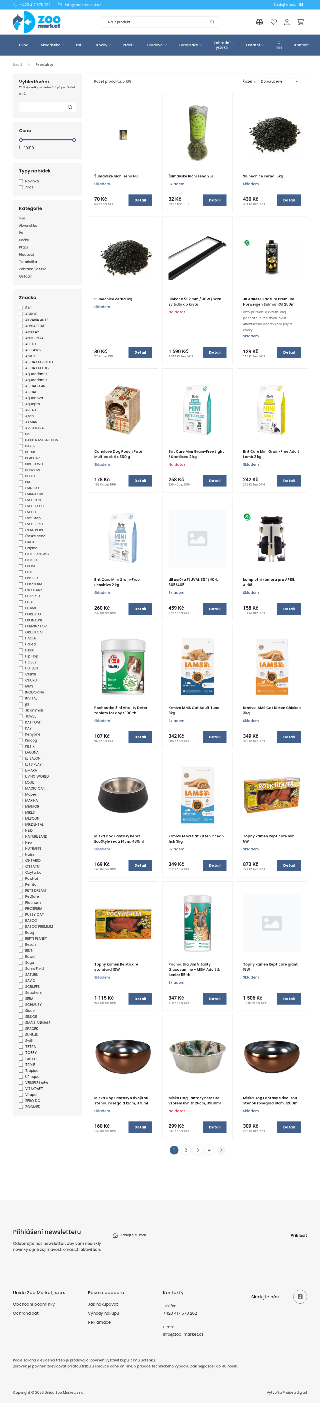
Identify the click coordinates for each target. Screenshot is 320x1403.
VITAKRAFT (34, 1088)
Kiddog (31, 740)
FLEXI (29, 602)
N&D (29, 830)
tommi (31, 1058)
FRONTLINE (34, 620)
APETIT (30, 343)
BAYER (30, 445)
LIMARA (31, 770)
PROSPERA (33, 908)
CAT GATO (34, 506)
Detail (140, 200)
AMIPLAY (32, 331)
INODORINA (34, 692)
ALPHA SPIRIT (35, 325)
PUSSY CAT (34, 914)
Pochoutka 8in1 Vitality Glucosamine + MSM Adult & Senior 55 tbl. (194, 969)
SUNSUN (31, 1034)
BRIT (28, 482)
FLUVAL (31, 608)
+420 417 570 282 (31, 4)
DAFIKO (31, 542)
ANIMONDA (34, 337)
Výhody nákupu (103, 1313)
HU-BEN (31, 668)
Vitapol (31, 1094)
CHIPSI (30, 674)
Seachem (33, 992)
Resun (30, 944)
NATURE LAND (36, 836)
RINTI (29, 950)
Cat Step (33, 518)
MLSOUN (32, 818)
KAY (28, 728)
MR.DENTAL (34, 824)
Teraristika (188, 45)
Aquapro (32, 403)
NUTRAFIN (33, 848)
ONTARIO (33, 860)
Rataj (29, 932)
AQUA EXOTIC (37, 367)
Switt (29, 1040)
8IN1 (28, 307)
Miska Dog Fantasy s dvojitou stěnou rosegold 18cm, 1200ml (270, 1100)
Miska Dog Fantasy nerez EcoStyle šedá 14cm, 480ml (119, 839)
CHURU (31, 680)
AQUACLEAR (35, 385)
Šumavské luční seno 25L (191, 176)
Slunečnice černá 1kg (113, 299)
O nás (279, 45)
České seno (35, 536)
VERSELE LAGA (36, 1082)
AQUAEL (31, 391)
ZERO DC (32, 1100)
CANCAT (32, 488)
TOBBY (31, 1052)
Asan (29, 415)
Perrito (30, 884)
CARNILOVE (34, 494)
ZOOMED (32, 1106)
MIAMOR (32, 806)
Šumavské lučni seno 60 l (117, 176)
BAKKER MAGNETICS (41, 439)
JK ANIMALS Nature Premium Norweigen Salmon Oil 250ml (269, 302)
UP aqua (32, 1076)
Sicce (30, 1010)
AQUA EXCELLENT (39, 361)
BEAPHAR (32, 457)
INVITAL (31, 698)
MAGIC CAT (35, 788)
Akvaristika (50, 45)
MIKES (30, 812)
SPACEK (31, 1028)
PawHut (31, 878)
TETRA (30, 1046)
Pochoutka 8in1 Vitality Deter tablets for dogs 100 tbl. (121, 710)
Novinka (32, 181)
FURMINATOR (36, 626)
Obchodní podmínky (34, 1304)
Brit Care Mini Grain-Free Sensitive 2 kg (117, 582)
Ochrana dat (26, 1313)
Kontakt (301, 45)
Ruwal (30, 956)
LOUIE (29, 782)
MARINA (31, 800)
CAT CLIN (33, 500)
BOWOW (32, 470)
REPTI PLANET (36, 938)
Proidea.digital (295, 1392)
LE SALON (32, 758)
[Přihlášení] (287, 22)
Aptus (30, 355)
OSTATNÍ (32, 866)
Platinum (33, 902)
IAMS (29, 686)
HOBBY (31, 662)
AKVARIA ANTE (36, 319)
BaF (28, 433)
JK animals (34, 710)
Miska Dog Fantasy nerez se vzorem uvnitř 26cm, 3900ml (194, 1100)
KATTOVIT (33, 722)
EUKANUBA (33, 584)
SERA (29, 998)
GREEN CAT (34, 632)
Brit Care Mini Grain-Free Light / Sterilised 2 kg (196, 454)
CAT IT (30, 512)
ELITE (29, 572)
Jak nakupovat (103, 1304)
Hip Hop (31, 656)
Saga (29, 962)
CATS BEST (34, 524)
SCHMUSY (33, 1004)
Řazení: (249, 81)
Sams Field (34, 968)
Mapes (31, 794)
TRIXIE (30, 1064)
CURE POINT (35, 530)
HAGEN (30, 638)
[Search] (212, 22)
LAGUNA (31, 752)
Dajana (31, 548)
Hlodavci (155, 45)
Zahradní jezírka (222, 45)
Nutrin (30, 854)
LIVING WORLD (37, 776)
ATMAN (31, 421)
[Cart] (300, 22)
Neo (28, 842)
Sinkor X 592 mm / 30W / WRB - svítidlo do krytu (196, 302)
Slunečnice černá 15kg (263, 176)
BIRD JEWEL (34, 463)
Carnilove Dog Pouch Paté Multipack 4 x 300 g (118, 454)
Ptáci (127, 45)
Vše (22, 218)
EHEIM (30, 566)
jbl (27, 704)
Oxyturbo (33, 872)
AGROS (31, 313)
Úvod (23, 45)
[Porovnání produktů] (259, 22)
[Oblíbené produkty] (274, 22)
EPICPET (31, 578)
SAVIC (30, 980)
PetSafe (32, 896)
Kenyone (32, 734)
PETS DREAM (35, 890)
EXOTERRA (33, 590)
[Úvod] (47, 22)
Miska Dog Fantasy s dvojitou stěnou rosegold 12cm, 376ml (121, 1100)
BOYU (30, 476)
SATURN (31, 974)
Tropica (31, 1070)
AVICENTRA (34, 427)
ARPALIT (31, 409)
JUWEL (30, 716)
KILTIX (30, 746)
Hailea (30, 644)
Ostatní (253, 45)
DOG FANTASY (37, 554)
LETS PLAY (33, 764)
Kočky (101, 45)
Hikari (29, 650)
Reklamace (99, 1322)
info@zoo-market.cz (79, 4)
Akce (29, 187)
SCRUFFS (32, 986)
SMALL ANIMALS (37, 1022)
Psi (78, 45)
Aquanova (34, 397)
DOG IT (31, 560)
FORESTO (33, 614)
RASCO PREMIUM (39, 926)
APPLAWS (33, 349)
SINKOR (31, 1016)
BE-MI (30, 451)
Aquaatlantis (36, 373)
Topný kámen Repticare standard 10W (116, 967)
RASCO (31, 920)
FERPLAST (33, 596)
